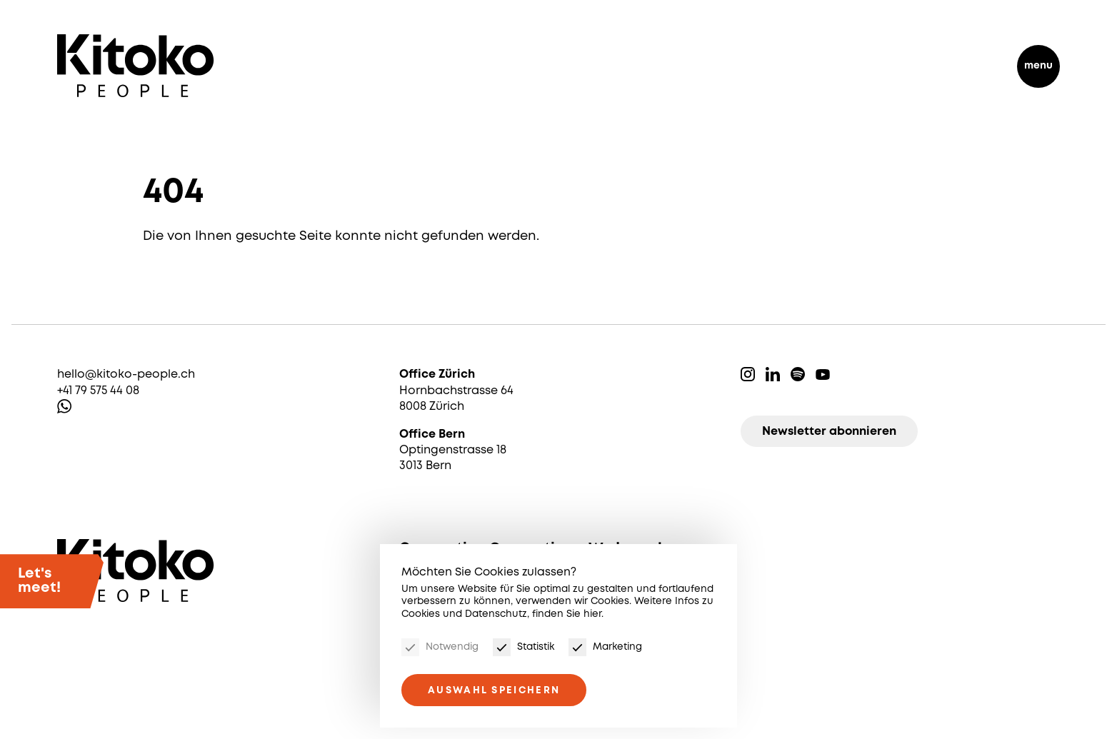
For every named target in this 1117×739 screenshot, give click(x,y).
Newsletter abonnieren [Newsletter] (829, 431)
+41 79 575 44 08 (98, 391)
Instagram (748, 374)
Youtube (823, 374)
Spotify (798, 374)
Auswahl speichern (494, 690)
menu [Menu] (1038, 65)
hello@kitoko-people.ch (126, 374)
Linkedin (773, 374)
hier (592, 614)
